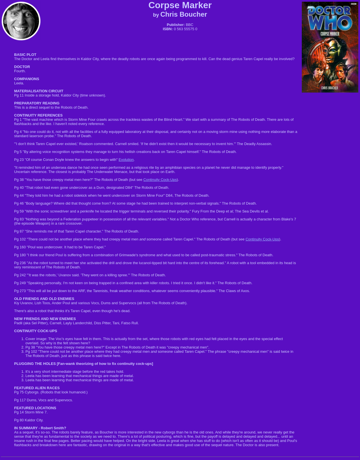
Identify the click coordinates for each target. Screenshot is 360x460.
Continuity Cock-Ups (160, 180)
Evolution (126, 159)
